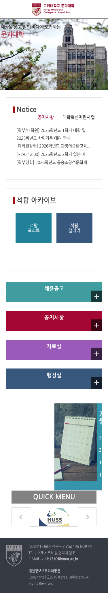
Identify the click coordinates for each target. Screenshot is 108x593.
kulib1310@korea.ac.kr (60, 559)
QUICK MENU (99, 9)
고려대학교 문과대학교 (54, 9)
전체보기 (9, 9)
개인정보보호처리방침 (44, 571)
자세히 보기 (96, 296)
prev (21, 516)
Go (96, 325)
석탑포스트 (34, 228)
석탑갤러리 (74, 228)
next (87, 516)
